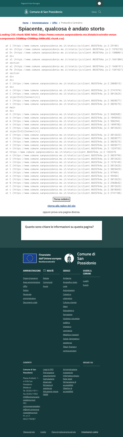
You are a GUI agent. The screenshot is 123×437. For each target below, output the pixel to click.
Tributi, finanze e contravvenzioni (70, 348)
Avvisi (45, 286)
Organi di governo (30, 278)
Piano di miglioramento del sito (64, 431)
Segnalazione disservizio (48, 380)
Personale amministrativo (29, 296)
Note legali (67, 378)
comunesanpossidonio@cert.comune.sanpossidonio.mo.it (31, 409)
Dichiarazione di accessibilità (69, 383)
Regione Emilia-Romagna (30, 3)
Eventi (85, 285)
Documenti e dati (30, 302)
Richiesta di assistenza (48, 387)
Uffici (54, 22)
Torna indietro (61, 199)
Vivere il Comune (87, 272)
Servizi (66, 270)
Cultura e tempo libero (70, 304)
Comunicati (47, 282)
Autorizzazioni (69, 290)
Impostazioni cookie (89, 431)
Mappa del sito (29, 431)
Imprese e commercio (67, 328)
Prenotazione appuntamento (49, 374)
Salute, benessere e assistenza (71, 340)
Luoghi (86, 280)
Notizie (46, 278)
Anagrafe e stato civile (70, 284)
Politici (26, 290)
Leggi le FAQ (48, 369)
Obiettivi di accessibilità (68, 390)
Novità (50, 270)
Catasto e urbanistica (67, 296)
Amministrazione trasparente (70, 371)
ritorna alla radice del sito (61, 205)
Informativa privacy (71, 375)
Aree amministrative (31, 282)
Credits (43, 431)
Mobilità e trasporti (71, 334)
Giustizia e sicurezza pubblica (71, 320)
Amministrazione (40, 22)
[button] (99, 12)
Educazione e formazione (68, 312)
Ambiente (67, 278)
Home (25, 22)
